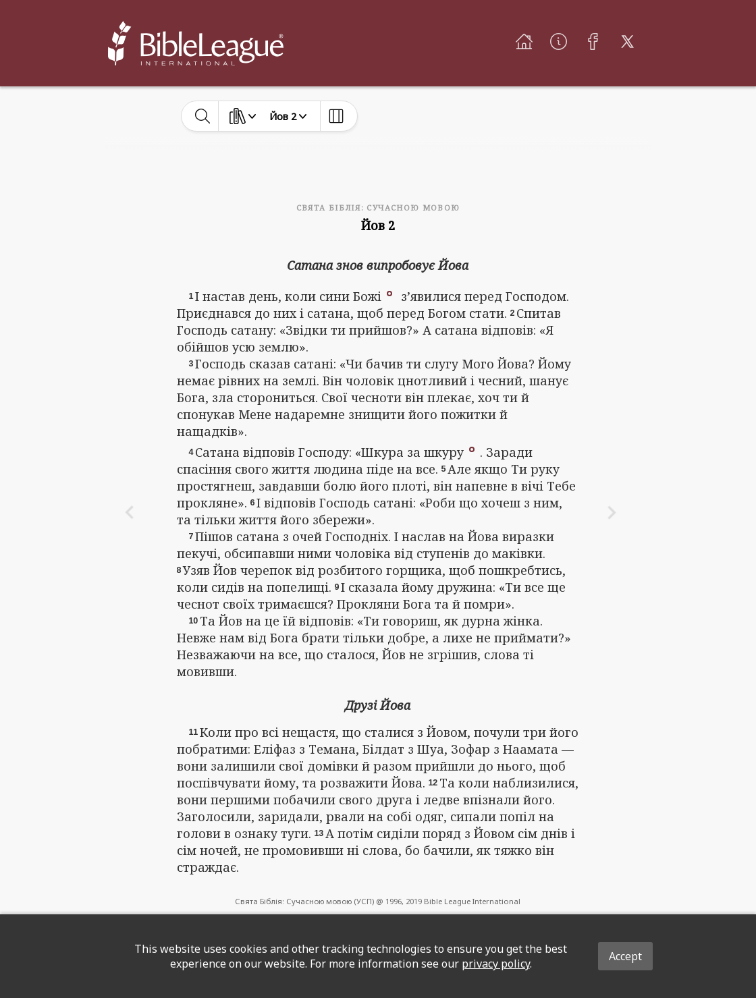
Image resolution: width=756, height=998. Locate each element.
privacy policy (496, 963)
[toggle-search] (203, 116)
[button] (389, 292)
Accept (625, 956)
